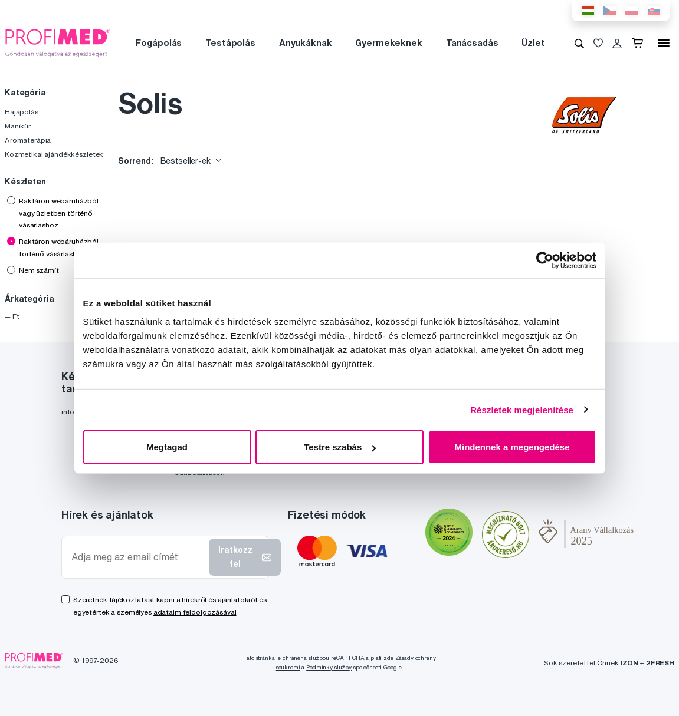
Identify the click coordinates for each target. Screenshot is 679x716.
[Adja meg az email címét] (138, 557)
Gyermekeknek (388, 42)
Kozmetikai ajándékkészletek (54, 154)
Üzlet (532, 42)
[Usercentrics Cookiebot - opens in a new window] (544, 260)
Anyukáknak (305, 42)
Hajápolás (21, 112)
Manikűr (18, 126)
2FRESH (660, 662)
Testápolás (230, 42)
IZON (629, 662)
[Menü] (663, 43)
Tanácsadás (472, 42)
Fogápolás (159, 42)
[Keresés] (579, 43)
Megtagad (167, 447)
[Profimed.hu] (58, 42)
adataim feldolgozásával (195, 612)
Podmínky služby (329, 667)
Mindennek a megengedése (511, 447)
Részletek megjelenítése (521, 409)
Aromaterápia (28, 140)
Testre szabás (340, 447)
